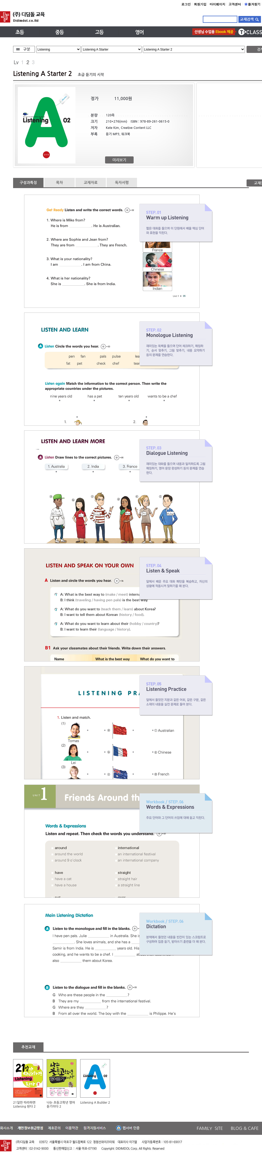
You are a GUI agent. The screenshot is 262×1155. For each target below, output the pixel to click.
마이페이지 (217, 4)
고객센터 (234, 4)
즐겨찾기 (252, 4)
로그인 (186, 4)
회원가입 (200, 4)
